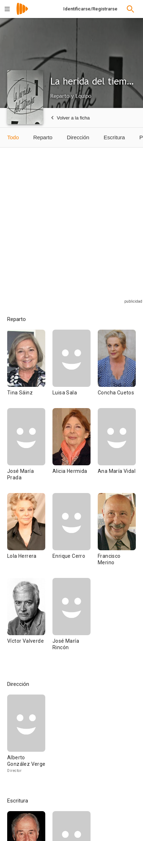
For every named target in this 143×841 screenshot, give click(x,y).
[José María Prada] (29, 450)
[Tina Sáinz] (29, 369)
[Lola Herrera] (29, 535)
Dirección (78, 137)
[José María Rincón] (71, 620)
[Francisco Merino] (117, 535)
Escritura (114, 137)
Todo (13, 137)
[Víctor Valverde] (29, 620)
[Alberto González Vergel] (26, 737)
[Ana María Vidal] (117, 450)
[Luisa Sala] (75, 369)
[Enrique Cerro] (75, 535)
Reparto (42, 137)
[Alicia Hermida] (75, 450)
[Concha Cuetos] (117, 369)
